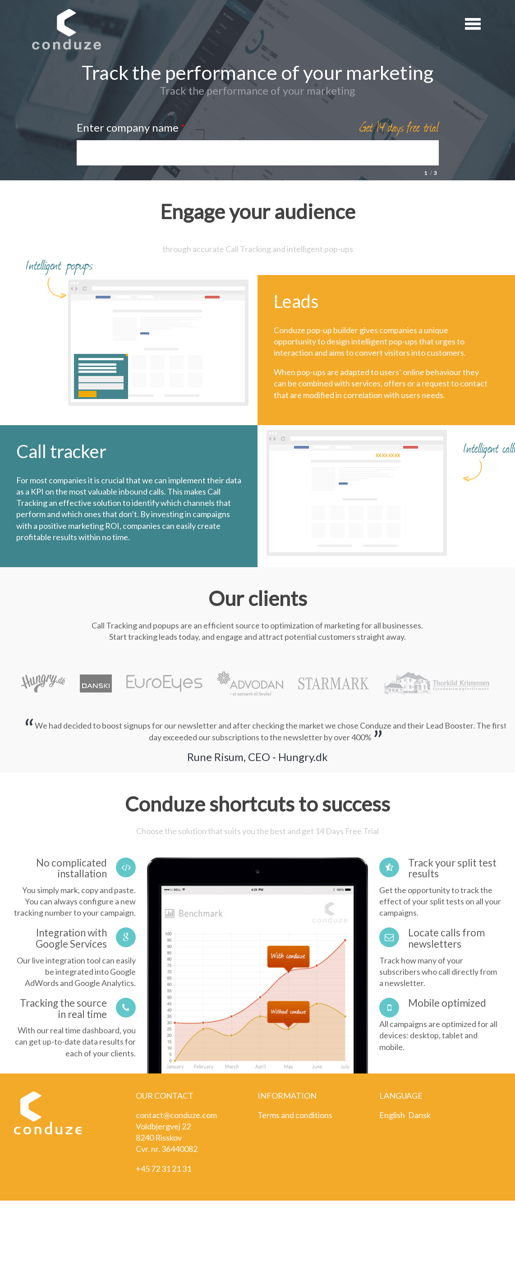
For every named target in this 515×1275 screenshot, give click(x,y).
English (392, 1115)
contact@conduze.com (176, 1115)
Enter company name (131, 127)
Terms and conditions (295, 1115)
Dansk (419, 1115)
